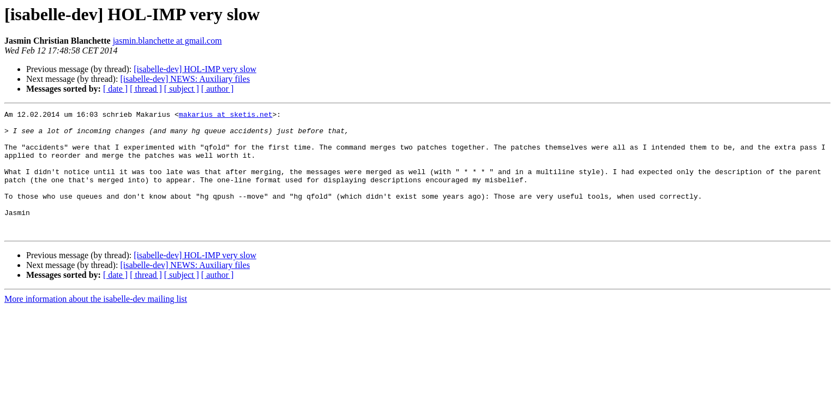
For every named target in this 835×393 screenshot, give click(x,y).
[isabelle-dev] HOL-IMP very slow (195, 69)
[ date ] (115, 88)
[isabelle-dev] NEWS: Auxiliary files (185, 79)
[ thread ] (146, 88)
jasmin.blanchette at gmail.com (167, 40)
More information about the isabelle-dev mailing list (95, 323)
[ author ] (217, 88)
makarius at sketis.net (226, 116)
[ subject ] (181, 88)
